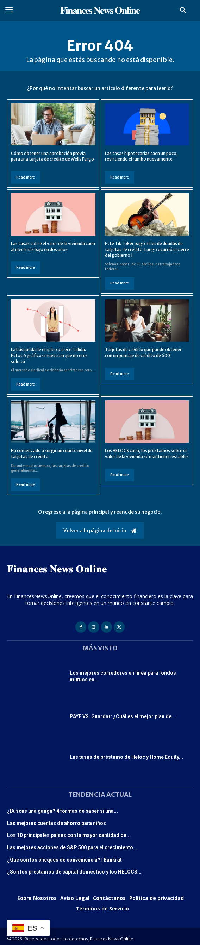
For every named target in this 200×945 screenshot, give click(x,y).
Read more (25, 177)
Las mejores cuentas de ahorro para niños (56, 823)
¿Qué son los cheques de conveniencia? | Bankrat (64, 860)
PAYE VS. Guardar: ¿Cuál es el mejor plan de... (123, 716)
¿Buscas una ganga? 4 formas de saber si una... (62, 811)
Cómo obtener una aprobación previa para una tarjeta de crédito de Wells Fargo (52, 156)
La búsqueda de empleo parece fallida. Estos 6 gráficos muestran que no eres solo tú (49, 355)
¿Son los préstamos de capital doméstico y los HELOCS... (74, 872)
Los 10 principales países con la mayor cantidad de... (69, 835)
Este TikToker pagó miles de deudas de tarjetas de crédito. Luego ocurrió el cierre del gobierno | (147, 249)
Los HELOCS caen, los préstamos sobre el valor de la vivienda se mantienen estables (147, 453)
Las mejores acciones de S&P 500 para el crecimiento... (72, 847)
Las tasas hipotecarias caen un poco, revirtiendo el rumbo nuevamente (141, 156)
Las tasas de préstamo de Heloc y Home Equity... (126, 757)
